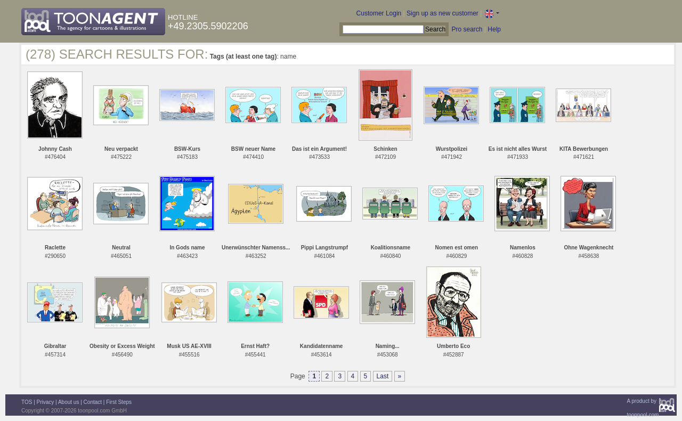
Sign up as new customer (442, 13)
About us (68, 402)
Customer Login (379, 13)
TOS (26, 402)
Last (383, 376)
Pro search (466, 29)
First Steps (119, 402)
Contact (93, 402)
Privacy (45, 402)
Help (494, 29)
